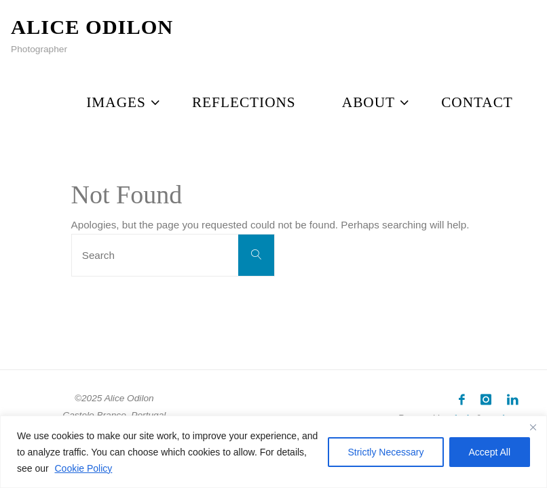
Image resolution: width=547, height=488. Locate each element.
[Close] (533, 427)
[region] (273, 451)
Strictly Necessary (385, 452)
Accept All (489, 452)
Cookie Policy (83, 468)
